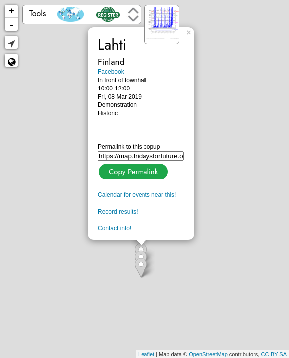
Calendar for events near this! (137, 194)
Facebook (111, 71)
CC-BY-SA (274, 354)
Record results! (118, 211)
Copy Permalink (132, 170)
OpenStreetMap (208, 354)
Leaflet (146, 354)
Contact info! (114, 228)
